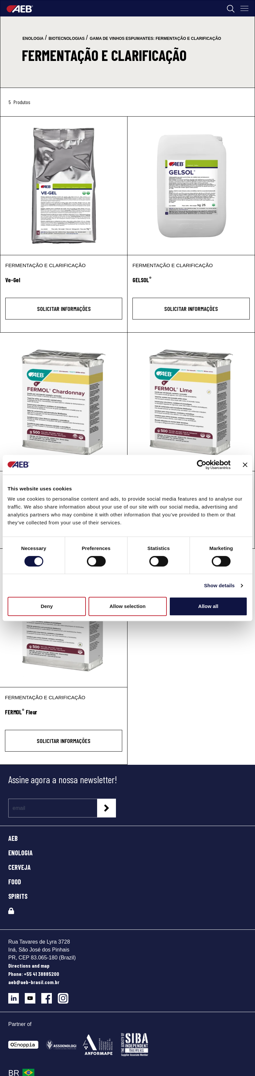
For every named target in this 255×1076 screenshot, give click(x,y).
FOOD (14, 882)
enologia (33, 38)
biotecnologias (67, 38)
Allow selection (127, 606)
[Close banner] (245, 464)
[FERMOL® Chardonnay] (63, 402)
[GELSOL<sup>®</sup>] (191, 283)
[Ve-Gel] (64, 186)
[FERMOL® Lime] (191, 402)
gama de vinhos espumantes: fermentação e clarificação (155, 38)
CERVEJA (19, 867)
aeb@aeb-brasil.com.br (33, 982)
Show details (219, 585)
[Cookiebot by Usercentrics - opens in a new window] (202, 465)
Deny (47, 606)
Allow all (208, 606)
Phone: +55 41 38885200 (33, 974)
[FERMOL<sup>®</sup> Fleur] (63, 715)
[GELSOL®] (191, 186)
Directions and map (29, 965)
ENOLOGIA (20, 853)
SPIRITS (17, 896)
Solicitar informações (64, 308)
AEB (13, 838)
